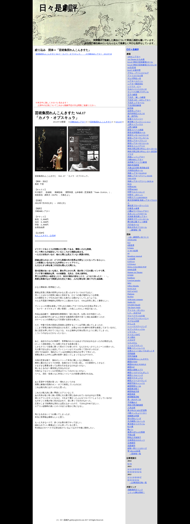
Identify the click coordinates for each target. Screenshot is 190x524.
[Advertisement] (79, 78)
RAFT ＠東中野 (134, 70)
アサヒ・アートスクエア (138, 73)
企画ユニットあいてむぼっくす (141, 351)
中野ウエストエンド (136, 192)
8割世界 (131, 245)
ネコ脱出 (131, 337)
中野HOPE (132, 186)
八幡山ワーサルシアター (138, 211)
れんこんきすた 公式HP (45, 235)
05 (131, 472)
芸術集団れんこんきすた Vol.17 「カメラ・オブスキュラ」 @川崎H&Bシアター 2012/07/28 (74, 54)
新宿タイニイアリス (136, 146)
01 (131, 464)
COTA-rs (131, 261)
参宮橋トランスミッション (139, 122)
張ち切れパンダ (134, 418)
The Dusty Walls (134, 307)
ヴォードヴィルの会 (136, 316)
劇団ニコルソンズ (135, 375)
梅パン (130, 429)
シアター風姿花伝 (135, 84)
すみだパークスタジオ (137, 89)
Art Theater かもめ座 (136, 59)
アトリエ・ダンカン (136, 310)
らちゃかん (132, 343)
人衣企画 (131, 408)
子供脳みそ (132, 402)
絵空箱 (130, 108)
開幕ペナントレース (136, 348)
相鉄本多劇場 (133, 165)
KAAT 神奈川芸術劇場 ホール (140, 62)
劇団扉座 (131, 394)
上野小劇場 (132, 127)
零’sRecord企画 (134, 451)
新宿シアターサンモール (138, 138)
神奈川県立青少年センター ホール (142, 149)
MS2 (129, 283)
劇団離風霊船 (133, 397)
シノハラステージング (137, 326)
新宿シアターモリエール (138, 143)
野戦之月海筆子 (134, 437)
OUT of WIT (133, 291)
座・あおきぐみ (134, 399)
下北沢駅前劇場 (134, 105)
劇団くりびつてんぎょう (138, 372)
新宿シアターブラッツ (137, 140)
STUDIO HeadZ (134, 305)
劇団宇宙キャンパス (136, 383)
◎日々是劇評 (132, 49)
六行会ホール (133, 224)
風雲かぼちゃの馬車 (136, 432)
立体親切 (131, 443)
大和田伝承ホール (135, 170)
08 (138, 469)
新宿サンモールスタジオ (138, 135)
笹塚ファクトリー (135, 119)
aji (128, 253)
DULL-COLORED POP (137, 267)
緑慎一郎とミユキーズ (137, 448)
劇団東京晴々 (133, 389)
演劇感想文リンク (135, 490)
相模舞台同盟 (133, 416)
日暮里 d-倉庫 (133, 208)
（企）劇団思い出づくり (138, 237)
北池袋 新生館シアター (137, 216)
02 (128, 464)
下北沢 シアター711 (136, 103)
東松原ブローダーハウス (138, 205)
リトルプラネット (135, 345)
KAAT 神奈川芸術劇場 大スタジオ (142, 65)
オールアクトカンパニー (138, 318)
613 (129, 242)
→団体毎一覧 (135, 454)
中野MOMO (133, 189)
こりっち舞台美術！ (136, 492)
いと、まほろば (134, 313)
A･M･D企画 (133, 250)
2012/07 (119, 122)
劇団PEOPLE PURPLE (137, 364)
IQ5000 (130, 275)
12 (128, 469)
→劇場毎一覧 (135, 230)
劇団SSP (131, 367)
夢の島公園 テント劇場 (137, 222)
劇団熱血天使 (133, 391)
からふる (131, 324)
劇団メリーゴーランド (137, 380)
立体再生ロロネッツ (136, 440)
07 (140, 469)
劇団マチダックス (135, 378)
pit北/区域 (132, 67)
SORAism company (135, 299)
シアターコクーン (135, 81)
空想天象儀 (132, 356)
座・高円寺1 (133, 116)
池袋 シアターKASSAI (137, 173)
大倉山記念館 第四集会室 (138, 168)
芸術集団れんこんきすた (100, 122)
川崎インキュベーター (137, 413)
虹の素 (130, 426)
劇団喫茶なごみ (134, 386)
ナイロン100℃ (134, 334)
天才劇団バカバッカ (136, 421)
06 (128, 472)
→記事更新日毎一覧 (138, 482)
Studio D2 (131, 302)
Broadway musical (135, 256)
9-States (131, 248)
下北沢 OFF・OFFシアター (139, 100)
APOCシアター (134, 57)
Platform (131, 294)
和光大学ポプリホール (137, 227)
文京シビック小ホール (137, 214)
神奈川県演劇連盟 (135, 405)
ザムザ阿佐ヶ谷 (134, 78)
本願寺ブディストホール (138, 219)
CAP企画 (131, 259)
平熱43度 (131, 435)
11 (131, 469)
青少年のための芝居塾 (137, 410)
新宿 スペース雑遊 (135, 130)
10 (133, 469)
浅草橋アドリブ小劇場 (137, 162)
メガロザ (131, 340)
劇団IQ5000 (132, 362)
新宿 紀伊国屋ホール (136, 132)
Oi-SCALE (132, 288)
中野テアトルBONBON (137, 197)
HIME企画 (132, 269)
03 (136, 472)
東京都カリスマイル (136, 424)
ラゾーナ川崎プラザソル (138, 92)
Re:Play (131, 296)
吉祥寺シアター (134, 111)
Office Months (133, 286)
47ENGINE (132, 240)
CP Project (132, 264)
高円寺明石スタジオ (136, 113)
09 (136, 469)
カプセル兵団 (133, 321)
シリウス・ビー (134, 86)
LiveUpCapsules (134, 280)
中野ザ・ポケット (135, 195)
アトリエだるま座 (135, 75)
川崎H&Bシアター (78, 122)
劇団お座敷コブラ (135, 370)
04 (133, 472)
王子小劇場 (132, 94)
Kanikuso (131, 278)
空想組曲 (131, 353)
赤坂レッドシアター (136, 157)
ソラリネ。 (132, 332)
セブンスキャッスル (136, 329)
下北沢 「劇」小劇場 (136, 97)
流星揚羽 (131, 446)
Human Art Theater (135, 272)
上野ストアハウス (135, 124)
